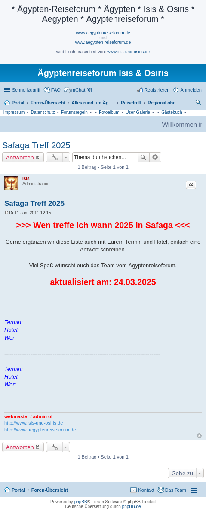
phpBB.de (131, 506)
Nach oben (199, 435)
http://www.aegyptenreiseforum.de (40, 429)
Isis (26, 178)
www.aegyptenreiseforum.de (103, 33)
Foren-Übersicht (49, 490)
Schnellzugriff (26, 89)
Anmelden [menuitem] (191, 89)
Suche (143, 157)
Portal (18, 102)
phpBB (80, 501)
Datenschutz (43, 112)
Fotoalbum (109, 112)
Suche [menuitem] (199, 103)
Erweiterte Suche (155, 157)
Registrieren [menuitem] (156, 89)
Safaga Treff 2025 (36, 145)
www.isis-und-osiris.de (128, 51)
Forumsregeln (74, 112)
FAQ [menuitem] (56, 89)
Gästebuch (171, 112)
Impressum (14, 112)
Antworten (20, 157)
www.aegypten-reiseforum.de (103, 42)
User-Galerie (138, 112)
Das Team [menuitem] (175, 490)
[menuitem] (78, 90)
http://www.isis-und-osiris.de (33, 422)
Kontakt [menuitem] (146, 490)
